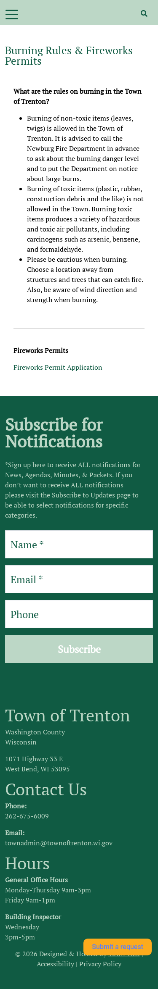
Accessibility (55, 963)
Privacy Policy (100, 963)
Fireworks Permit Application (57, 367)
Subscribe (79, 649)
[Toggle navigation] (12, 14)
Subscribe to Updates (83, 495)
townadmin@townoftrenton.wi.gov (58, 842)
